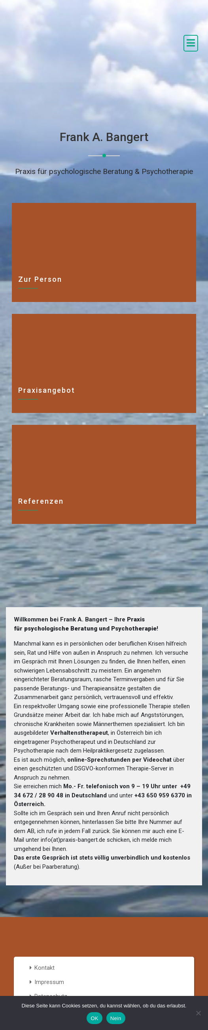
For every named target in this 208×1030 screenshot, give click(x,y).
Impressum (49, 982)
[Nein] (198, 1013)
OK (94, 1018)
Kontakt (44, 967)
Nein (115, 1018)
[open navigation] (190, 43)
